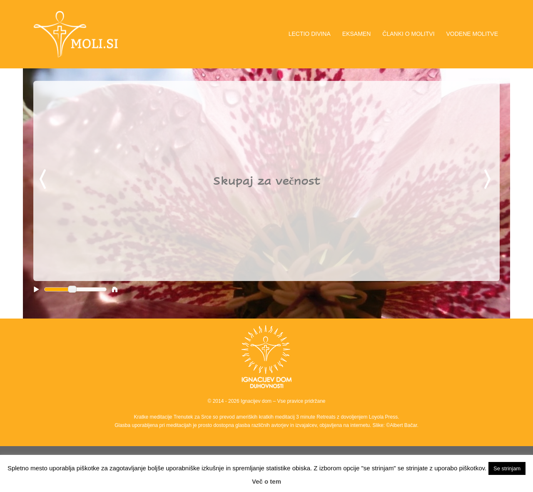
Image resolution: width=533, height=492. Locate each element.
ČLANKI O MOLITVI (408, 33)
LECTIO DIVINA (310, 33)
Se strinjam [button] (507, 468)
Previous (44, 179)
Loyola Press (383, 417)
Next (488, 179)
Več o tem (266, 481)
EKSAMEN (356, 33)
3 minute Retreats (316, 417)
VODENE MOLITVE (472, 33)
